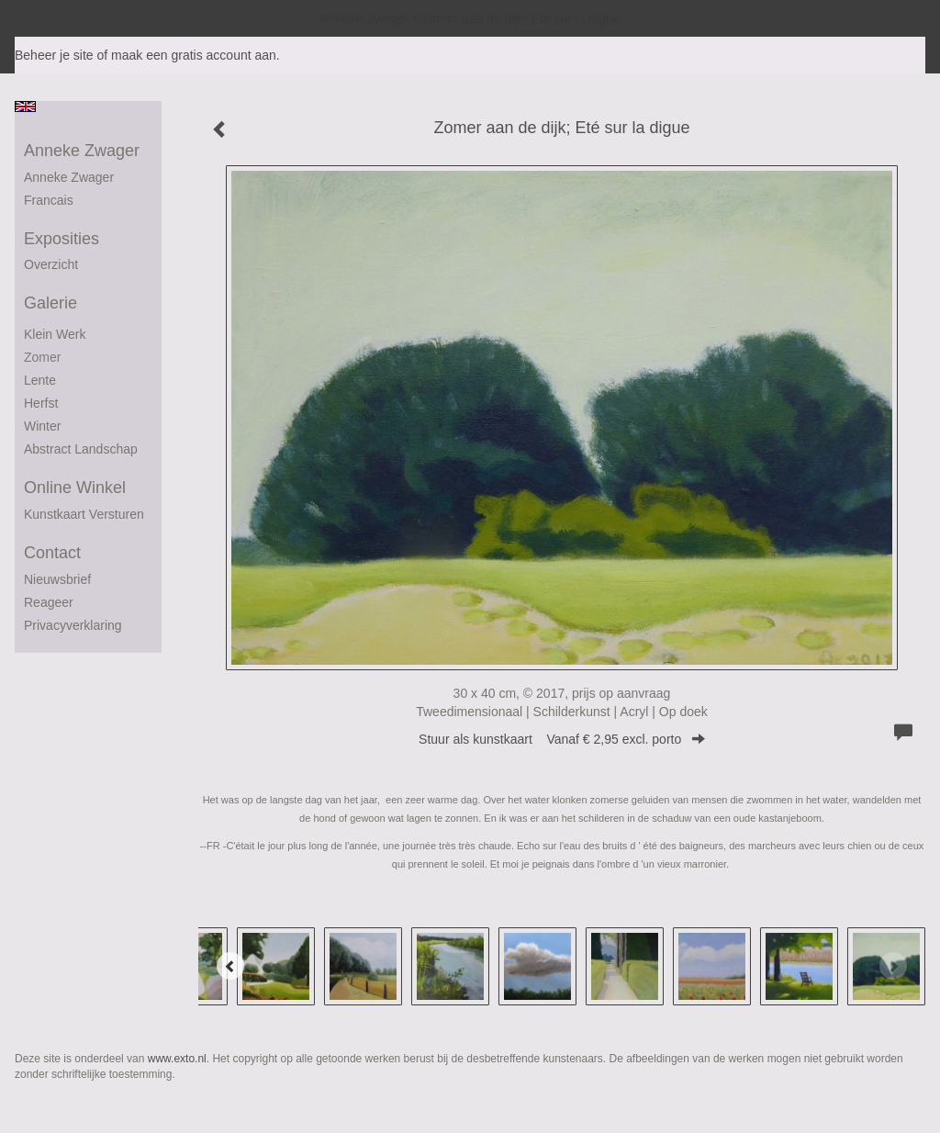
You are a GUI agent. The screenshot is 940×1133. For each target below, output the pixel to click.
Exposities (61, 239)
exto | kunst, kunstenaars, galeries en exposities (66, 18)
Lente (40, 380)
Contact (52, 553)
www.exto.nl (177, 1058)
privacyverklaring (73, 625)
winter (42, 426)
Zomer (42, 357)
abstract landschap (81, 449)
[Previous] (230, 966)
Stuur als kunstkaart (562, 739)
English (25, 106)
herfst (41, 403)
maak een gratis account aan (193, 55)
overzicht (51, 264)
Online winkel (75, 487)
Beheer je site (54, 55)
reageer (48, 602)
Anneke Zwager (364, 18)
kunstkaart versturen (84, 514)
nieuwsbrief (57, 579)
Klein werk (54, 334)
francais (48, 200)
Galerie (50, 303)
